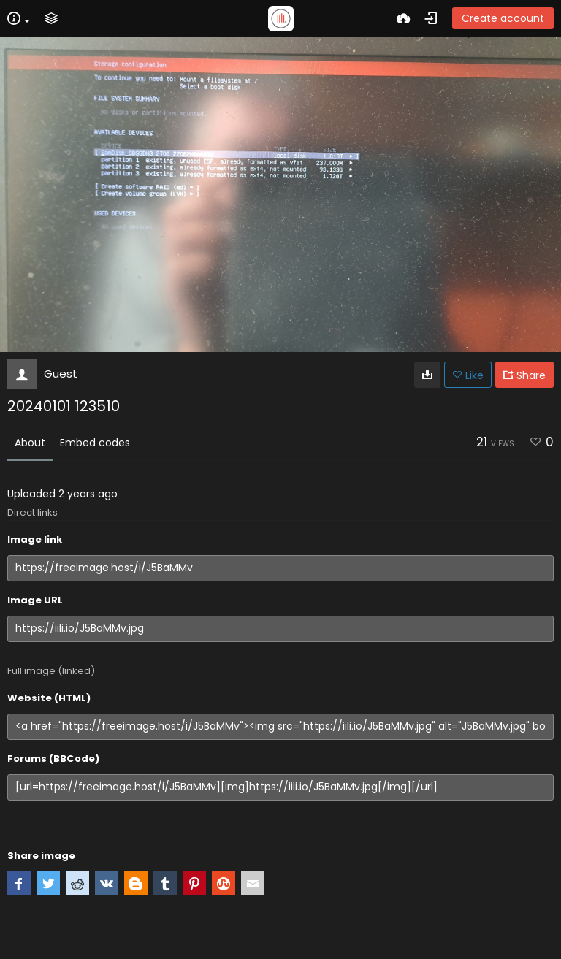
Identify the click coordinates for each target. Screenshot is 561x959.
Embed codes (95, 442)
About (30, 442)
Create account (503, 18)
